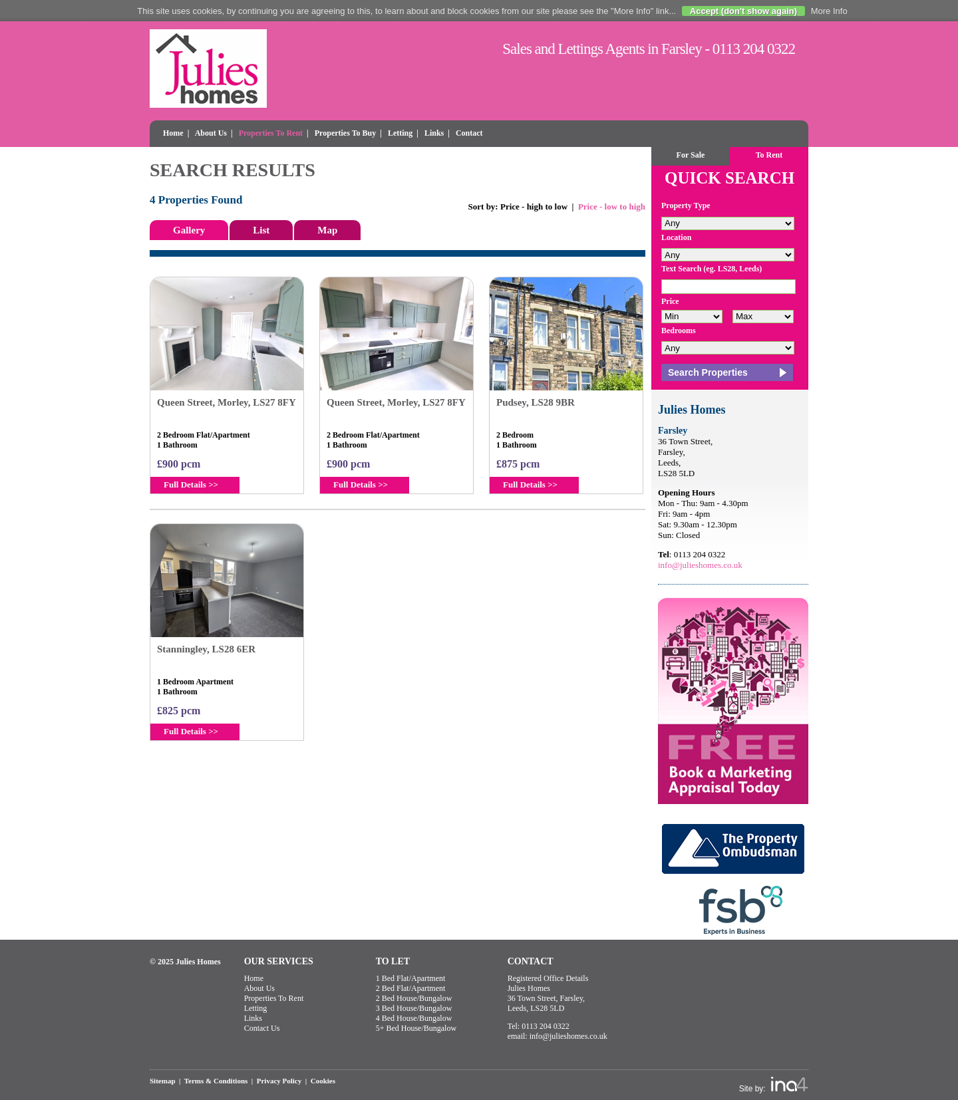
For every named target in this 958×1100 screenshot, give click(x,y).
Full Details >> (191, 484)
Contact (469, 133)
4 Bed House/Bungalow (414, 1018)
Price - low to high (611, 206)
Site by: (773, 1085)
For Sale (691, 155)
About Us (211, 133)
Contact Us (262, 1028)
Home (173, 133)
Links (434, 133)
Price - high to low (533, 206)
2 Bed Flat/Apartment (411, 988)
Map (327, 230)
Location (676, 237)
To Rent (769, 155)
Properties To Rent (271, 133)
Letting (400, 133)
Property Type (686, 205)
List (261, 230)
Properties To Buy (345, 133)
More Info (829, 11)
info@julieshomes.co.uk (700, 565)
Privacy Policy (279, 1081)
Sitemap (163, 1081)
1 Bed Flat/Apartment (411, 978)
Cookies (323, 1081)
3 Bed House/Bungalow (414, 1008)
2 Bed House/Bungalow (414, 998)
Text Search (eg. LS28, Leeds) (711, 268)
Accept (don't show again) (743, 11)
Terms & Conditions (216, 1081)
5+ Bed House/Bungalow (416, 1028)
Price (670, 301)
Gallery (189, 230)
